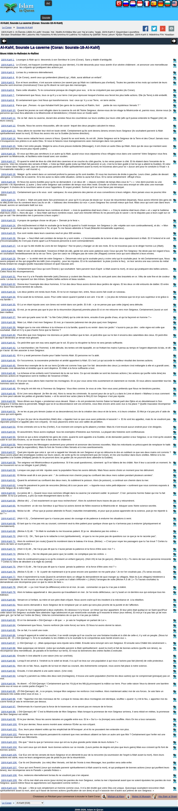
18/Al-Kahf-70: (8, 536)
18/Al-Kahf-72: (8, 549)
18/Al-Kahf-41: (8, 342)
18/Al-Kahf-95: (8, 691)
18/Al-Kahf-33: (8, 292)
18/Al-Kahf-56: (8, 444)
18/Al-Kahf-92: (8, 671)
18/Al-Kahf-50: (8, 401)
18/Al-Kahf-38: (8, 322)
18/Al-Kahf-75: (8, 566)
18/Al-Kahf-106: (9, 762)
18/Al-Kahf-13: (8, 130)
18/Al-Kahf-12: (8, 125)
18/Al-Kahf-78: (8, 587)
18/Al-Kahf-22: (8, 210)
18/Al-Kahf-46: (8, 373)
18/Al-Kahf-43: (8, 355)
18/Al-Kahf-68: (8, 523)
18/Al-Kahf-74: (8, 559)
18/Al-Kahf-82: (8, 610)
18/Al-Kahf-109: (9, 780)
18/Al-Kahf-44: (8, 360)
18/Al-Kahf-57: (8, 452)
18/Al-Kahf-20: (8, 192)
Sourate (46, 17)
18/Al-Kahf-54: (8, 432)
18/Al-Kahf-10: (8, 110)
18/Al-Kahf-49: (8, 393)
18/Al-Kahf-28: (8, 251)
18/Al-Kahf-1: (8, 59)
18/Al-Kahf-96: (8, 699)
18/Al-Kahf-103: (9, 742)
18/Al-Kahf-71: (8, 541)
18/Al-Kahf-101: (9, 729)
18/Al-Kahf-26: (8, 238)
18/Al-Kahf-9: (8, 105)
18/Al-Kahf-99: (8, 719)
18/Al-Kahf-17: (8, 161)
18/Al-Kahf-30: (8, 269)
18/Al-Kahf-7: (8, 95)
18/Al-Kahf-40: (8, 335)
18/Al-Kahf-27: (8, 246)
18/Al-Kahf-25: (8, 233)
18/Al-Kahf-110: (9, 788)
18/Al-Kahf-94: (8, 683)
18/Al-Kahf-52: (8, 419)
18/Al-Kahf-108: (9, 775)
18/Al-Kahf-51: (8, 411)
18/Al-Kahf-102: (9, 734)
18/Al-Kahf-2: (8, 64)
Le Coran (7, 27)
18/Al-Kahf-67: (8, 518)
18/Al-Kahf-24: (8, 225)
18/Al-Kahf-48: (8, 388)
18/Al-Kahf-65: (8, 505)
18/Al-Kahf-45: (8, 365)
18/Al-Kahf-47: (8, 381)
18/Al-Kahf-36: (8, 309)
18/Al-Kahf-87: (8, 643)
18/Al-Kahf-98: (8, 711)
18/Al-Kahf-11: (8, 118)
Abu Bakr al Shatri (167, 796)
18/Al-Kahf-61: (8, 480)
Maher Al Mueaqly (141, 796)
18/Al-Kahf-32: (8, 284)
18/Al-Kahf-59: (8, 470)
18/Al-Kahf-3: (8, 72)
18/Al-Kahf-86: (8, 635)
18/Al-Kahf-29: (8, 258)
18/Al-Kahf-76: (8, 571)
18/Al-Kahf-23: (8, 220)
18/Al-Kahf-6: (8, 90)
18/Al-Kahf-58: (8, 462)
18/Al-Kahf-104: (9, 747)
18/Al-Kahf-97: (8, 706)
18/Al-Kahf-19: (8, 182)
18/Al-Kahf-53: (8, 427)
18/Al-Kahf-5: (8, 82)
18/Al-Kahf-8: (8, 100)
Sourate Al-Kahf (25, 27)
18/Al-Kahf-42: (8, 347)
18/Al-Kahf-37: (8, 317)
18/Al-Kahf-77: (8, 577)
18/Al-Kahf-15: (8, 146)
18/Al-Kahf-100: (9, 724)
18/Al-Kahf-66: (8, 510)
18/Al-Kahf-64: (8, 500)
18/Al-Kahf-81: (8, 605)
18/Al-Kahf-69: (8, 531)
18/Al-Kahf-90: (8, 660)
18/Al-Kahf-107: (9, 767)
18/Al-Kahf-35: (8, 304)
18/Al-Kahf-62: (8, 485)
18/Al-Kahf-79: (8, 592)
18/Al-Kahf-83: (8, 620)
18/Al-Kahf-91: (8, 666)
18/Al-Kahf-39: (8, 327)
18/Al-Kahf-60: (8, 475)
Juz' (48, 3)
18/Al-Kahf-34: (8, 297)
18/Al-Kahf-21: (8, 200)
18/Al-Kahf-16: (8, 153)
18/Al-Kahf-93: (8, 676)
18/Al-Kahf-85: (8, 630)
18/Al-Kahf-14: (8, 138)
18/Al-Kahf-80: (8, 599)
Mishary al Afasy (116, 796)
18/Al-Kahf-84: (8, 625)
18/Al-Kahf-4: (8, 77)
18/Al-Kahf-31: (8, 276)
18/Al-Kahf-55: (8, 437)
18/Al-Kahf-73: (8, 554)
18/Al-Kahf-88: (8, 648)
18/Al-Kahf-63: (8, 493)
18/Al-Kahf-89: (8, 655)
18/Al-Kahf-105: (9, 755)
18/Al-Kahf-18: (8, 174)
